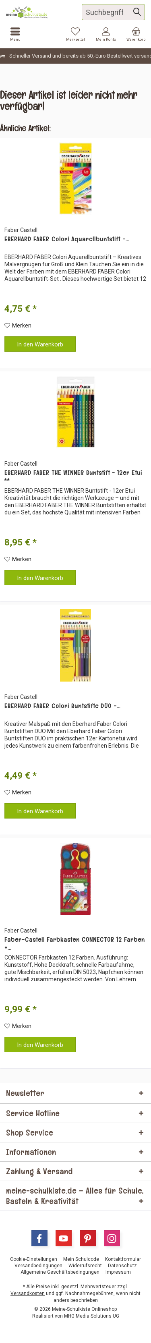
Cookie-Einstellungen (33, 1259)
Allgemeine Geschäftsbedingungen (60, 1272)
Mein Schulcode (81, 1259)
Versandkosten (27, 1293)
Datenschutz (122, 1265)
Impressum (118, 1272)
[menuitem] (136, 34)
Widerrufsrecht (85, 1265)
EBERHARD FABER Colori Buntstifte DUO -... (62, 706)
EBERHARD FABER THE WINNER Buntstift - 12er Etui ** (73, 477)
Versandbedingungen (38, 1265)
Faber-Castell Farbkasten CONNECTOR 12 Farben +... (74, 944)
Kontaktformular (123, 1259)
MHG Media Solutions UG (91, 1316)
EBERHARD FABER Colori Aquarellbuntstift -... (66, 239)
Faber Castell (20, 230)
